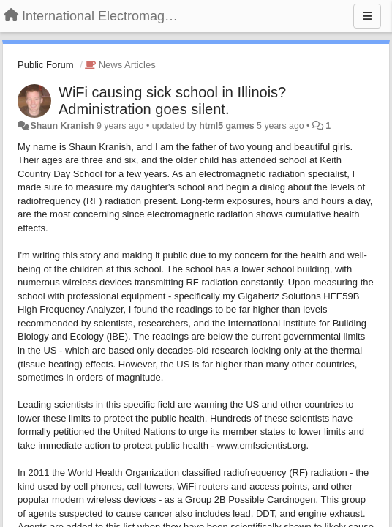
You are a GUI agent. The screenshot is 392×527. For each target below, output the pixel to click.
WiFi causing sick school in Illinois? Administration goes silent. (172, 100)
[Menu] (367, 16)
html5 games (226, 126)
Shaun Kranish (62, 126)
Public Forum (46, 64)
